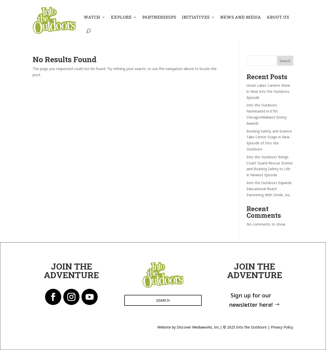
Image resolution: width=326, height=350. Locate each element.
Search (285, 60)
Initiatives (196, 17)
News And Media (240, 17)
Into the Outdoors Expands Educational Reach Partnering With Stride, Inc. (269, 188)
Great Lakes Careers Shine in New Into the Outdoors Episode (268, 91)
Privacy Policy (282, 327)
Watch (92, 17)
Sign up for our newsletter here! (251, 299)
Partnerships (159, 17)
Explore (121, 17)
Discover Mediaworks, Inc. (198, 327)
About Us (278, 17)
